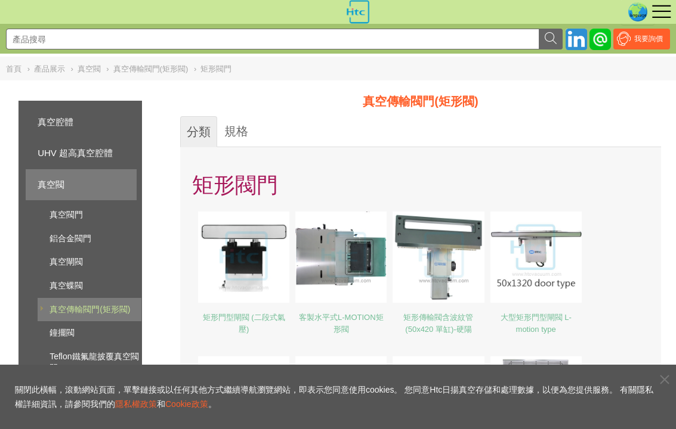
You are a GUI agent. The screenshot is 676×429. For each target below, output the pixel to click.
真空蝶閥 (66, 285)
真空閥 (51, 184)
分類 (199, 131)
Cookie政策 (186, 404)
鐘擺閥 (62, 332)
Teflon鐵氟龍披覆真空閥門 (94, 362)
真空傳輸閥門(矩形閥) (90, 309)
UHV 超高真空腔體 (75, 153)
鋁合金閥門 (70, 238)
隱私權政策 (136, 404)
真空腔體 (55, 122)
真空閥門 (66, 214)
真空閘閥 (66, 261)
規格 (236, 131)
